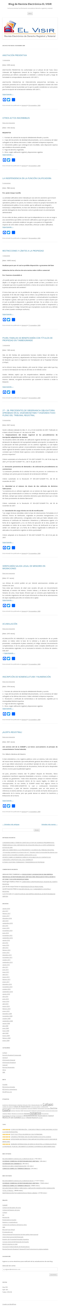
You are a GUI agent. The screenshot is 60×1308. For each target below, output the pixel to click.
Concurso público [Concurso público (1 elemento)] (36, 1106)
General (24, 105)
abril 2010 (5, 1004)
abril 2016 (5, 921)
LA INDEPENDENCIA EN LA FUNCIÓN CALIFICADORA (26, 178)
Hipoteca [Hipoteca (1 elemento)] (18, 1110)
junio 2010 (5, 999)
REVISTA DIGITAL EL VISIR (9, 1244)
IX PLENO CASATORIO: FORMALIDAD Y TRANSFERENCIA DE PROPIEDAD (23, 862)
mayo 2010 (5, 1001)
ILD (3, 1215)
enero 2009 (5, 1040)
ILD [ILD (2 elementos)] (22, 1110)
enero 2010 (5, 1011)
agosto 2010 (6, 994)
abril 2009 (5, 1033)
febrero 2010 (6, 1009)
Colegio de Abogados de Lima (11, 1208)
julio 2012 (5, 943)
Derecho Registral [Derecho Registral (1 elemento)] (32, 1108)
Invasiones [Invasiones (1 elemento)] (34, 1110)
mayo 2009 (5, 1031)
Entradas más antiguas (10, 824)
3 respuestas (6, 420)
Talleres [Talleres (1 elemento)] (23, 1117)
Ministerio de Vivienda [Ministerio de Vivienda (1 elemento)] (18, 1113)
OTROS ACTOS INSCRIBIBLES (16, 118)
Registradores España (9, 1220)
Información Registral (9, 1062)
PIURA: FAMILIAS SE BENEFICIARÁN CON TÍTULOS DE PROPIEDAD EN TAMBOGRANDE (27, 339)
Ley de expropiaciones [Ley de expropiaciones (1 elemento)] (51, 1110)
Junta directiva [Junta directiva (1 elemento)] (41, 1110)
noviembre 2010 (7, 987)
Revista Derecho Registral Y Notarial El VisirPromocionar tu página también (25, 1249)
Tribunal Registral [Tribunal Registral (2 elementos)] (32, 1117)
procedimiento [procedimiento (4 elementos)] (30, 1115)
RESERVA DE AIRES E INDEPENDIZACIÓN (14, 1166)
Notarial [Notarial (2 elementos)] (26, 1113)
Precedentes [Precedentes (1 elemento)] (45, 1113)
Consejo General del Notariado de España (15, 1242)
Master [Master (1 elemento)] (9, 1113)
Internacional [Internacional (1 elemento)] (27, 1110)
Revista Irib (5, 1217)
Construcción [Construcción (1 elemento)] (44, 1106)
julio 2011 (5, 967)
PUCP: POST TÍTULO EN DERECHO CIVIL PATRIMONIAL (26, 1134)
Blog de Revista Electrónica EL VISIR (30, 4)
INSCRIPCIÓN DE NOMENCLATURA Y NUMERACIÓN (26, 676)
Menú (30, 13)
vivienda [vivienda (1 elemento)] (40, 1117)
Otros (4, 1070)
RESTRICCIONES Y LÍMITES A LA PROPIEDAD (23, 250)
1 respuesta (6, 60)
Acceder (4, 1084)
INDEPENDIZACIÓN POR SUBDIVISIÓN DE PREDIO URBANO (19, 1193)
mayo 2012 (5, 945)
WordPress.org (7, 1092)
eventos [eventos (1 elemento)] (13, 1110)
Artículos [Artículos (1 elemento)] (25, 1105)
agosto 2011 (6, 965)
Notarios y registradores (10, 1222)
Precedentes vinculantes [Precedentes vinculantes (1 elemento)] (9, 1115)
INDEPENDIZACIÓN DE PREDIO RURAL (32, 886)
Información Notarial (8, 1060)
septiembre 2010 (7, 992)
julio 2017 (5, 911)
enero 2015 (5, 928)
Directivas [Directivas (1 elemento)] (47, 1108)
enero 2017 (5, 916)
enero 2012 (5, 952)
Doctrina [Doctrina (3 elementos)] (53, 1108)
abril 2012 (5, 948)
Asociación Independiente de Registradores (16, 1247)
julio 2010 (5, 996)
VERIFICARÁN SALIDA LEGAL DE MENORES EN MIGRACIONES (23, 567)
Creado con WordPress (9, 1304)
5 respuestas (6, 183)
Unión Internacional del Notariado (12, 1237)
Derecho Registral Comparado (11, 1055)
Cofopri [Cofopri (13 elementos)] (48, 1104)
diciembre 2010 (7, 984)
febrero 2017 (6, 913)
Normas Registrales (8, 1067)
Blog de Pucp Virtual (8, 1230)
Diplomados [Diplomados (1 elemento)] (41, 1108)
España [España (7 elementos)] (6, 1110)
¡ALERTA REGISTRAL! (12, 732)
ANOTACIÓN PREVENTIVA (14, 55)
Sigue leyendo (7, 94)
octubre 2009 (6, 1018)
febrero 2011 (6, 979)
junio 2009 (5, 1028)
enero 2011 (5, 982)
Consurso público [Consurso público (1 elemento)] (7, 1108)
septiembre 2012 (7, 938)
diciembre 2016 (7, 918)
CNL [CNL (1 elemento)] (41, 1105)
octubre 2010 (6, 989)
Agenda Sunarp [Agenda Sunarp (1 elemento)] (13, 1105)
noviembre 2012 (7, 935)
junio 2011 (5, 970)
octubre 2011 (6, 960)
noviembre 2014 (7, 930)
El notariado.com (7, 1232)
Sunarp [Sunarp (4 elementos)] (17, 1117)
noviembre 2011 (7, 957)
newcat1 (5, 1065)
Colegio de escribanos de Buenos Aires (14, 1225)
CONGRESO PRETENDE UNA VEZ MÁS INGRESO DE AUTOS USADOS (31, 1137)
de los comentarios (9, 1089)
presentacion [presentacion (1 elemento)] (19, 1115)
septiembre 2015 (7, 923)
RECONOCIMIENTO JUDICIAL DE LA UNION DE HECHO (18, 1159)
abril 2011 (5, 974)
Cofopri (4, 1053)
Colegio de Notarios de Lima (11, 1210)
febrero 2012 (6, 950)
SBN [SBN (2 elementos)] (12, 1117)
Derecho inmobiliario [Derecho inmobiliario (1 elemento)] (21, 1108)
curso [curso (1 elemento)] (13, 1108)
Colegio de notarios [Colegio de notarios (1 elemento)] (7, 1106)
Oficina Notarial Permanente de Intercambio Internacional (20, 1234)
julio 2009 (5, 1026)
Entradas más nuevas (50, 824)
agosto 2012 (6, 940)
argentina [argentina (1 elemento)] (19, 1105)
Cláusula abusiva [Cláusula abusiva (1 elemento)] (35, 1105)
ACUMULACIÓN (9, 623)
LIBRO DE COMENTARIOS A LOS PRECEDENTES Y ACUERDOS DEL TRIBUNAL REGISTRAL (28, 850)
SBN (3, 1072)
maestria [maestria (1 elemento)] (4, 1113)
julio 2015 (5, 926)
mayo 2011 (5, 972)
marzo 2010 (6, 1006)
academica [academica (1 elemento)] (5, 1105)
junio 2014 (5, 933)
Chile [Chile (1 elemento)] (29, 1105)
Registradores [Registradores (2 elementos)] (42, 1116)
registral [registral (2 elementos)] (51, 1116)
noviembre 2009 (7, 1016)
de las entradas (8, 1087)
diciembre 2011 (7, 955)
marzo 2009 (6, 1036)
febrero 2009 (6, 1038)
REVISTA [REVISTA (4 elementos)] (6, 1117)
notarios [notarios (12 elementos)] (35, 1113)
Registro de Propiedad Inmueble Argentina (15, 1239)
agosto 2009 (6, 1023)
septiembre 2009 (7, 1021)
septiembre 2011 (7, 962)
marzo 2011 (6, 977)
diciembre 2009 (7, 1014)
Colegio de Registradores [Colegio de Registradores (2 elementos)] (22, 1106)
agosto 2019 (6, 908)
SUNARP (5, 1205)
